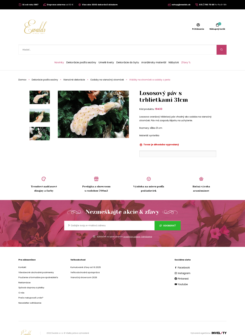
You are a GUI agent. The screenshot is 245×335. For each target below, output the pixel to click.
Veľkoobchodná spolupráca (85, 262)
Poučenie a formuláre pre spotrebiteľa (38, 267)
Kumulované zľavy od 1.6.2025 (85, 257)
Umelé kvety (106, 52)
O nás (21, 282)
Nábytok (173, 52)
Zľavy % (185, 52)
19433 (158, 99)
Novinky (59, 52)
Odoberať (168, 215)
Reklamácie (24, 272)
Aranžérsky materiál (153, 52)
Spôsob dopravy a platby (31, 277)
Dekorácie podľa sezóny (81, 52)
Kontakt (22, 257)
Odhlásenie (146, 226)
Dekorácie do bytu (127, 52)
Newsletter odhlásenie (29, 293)
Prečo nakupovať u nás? (30, 287)
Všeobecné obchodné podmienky (36, 262)
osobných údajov (131, 226)
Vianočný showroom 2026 (83, 267)
